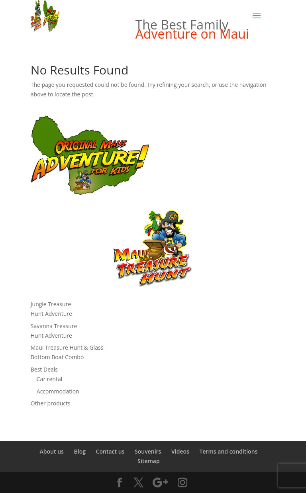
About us (52, 451)
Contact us (110, 451)
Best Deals (44, 369)
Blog (80, 451)
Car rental (49, 379)
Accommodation (58, 391)
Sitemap (148, 461)
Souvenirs (148, 451)
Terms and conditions (228, 451)
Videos (180, 451)
